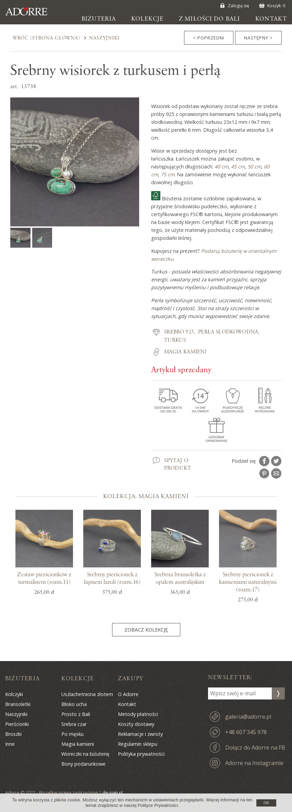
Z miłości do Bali (209, 19)
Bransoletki (18, 704)
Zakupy (130, 678)
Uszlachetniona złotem (87, 694)
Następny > (258, 38)
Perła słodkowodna (228, 332)
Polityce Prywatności (158, 805)
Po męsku (72, 734)
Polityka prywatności (141, 754)
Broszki (13, 734)
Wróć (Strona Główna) (46, 38)
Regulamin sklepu (137, 744)
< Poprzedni (208, 38)
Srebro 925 (179, 332)
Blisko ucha (74, 704)
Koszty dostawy (136, 724)
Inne (10, 744)
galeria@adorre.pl (248, 716)
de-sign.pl (112, 792)
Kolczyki (14, 694)
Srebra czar (74, 724)
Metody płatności (138, 714)
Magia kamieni (185, 352)
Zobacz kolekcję (146, 629)
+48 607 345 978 (246, 732)
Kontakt (271, 19)
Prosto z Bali (75, 714)
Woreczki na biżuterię (85, 754)
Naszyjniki (104, 38)
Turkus (175, 340)
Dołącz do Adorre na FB (255, 747)
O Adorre (128, 694)
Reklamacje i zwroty (140, 734)
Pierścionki (17, 724)
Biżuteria (99, 19)
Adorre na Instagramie (254, 763)
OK (266, 803)
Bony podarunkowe (83, 764)
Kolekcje (147, 19)
